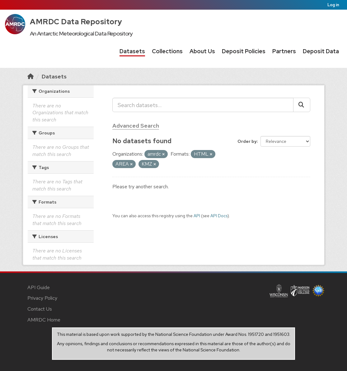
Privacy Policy (42, 298)
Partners (284, 51)
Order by (247, 141)
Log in (333, 4)
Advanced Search (135, 125)
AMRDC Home (43, 320)
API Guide (38, 287)
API (197, 215)
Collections (167, 51)
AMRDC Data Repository (76, 21)
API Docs (218, 215)
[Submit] (301, 105)
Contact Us (39, 309)
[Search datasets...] (202, 105)
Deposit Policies (243, 51)
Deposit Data (321, 51)
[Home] (30, 76)
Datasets (132, 51)
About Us (202, 51)
